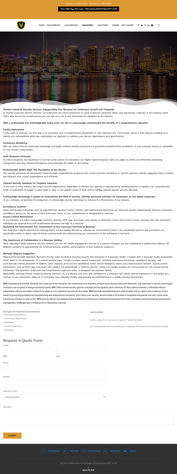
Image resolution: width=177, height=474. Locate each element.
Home (41, 25)
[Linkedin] (149, 25)
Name (6, 345)
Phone (7, 377)
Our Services (71, 25)
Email (6, 363)
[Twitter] (142, 25)
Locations (102, 25)
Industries (87, 25)
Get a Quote (128, 25)
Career (115, 25)
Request (8, 407)
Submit (12, 435)
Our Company (53, 25)
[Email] (152, 25)
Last (58, 356)
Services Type (10, 391)
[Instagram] (145, 25)
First (5, 356)
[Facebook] (138, 25)
